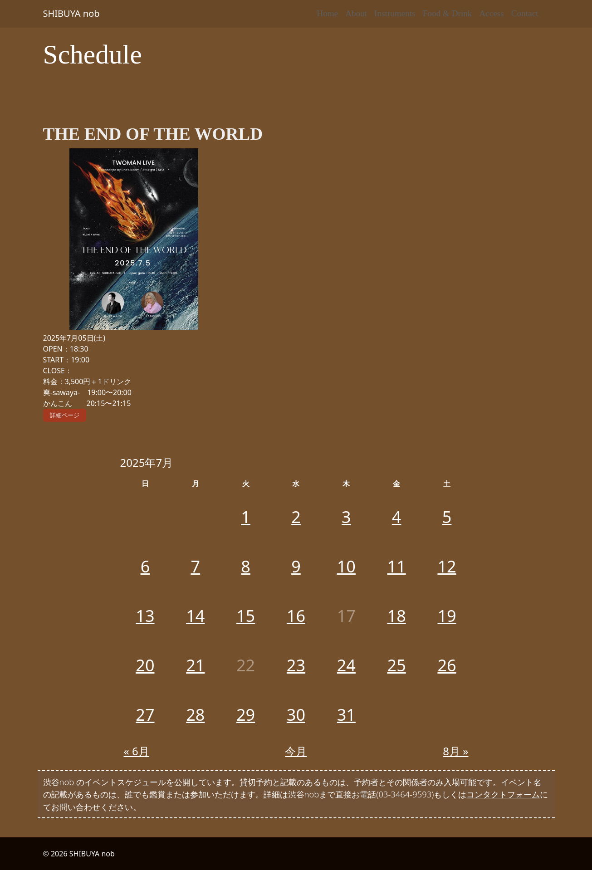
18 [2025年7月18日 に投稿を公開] (396, 616)
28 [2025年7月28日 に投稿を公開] (195, 715)
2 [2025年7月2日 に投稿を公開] (296, 517)
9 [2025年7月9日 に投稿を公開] (296, 566)
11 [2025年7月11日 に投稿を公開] (396, 566)
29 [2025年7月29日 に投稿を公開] (245, 715)
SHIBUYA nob (71, 13)
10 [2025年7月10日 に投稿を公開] (346, 566)
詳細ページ (64, 415)
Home (327, 13)
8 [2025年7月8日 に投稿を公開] (245, 566)
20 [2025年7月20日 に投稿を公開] (145, 665)
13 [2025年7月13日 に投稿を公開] (145, 616)
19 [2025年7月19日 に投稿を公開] (446, 616)
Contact (524, 13)
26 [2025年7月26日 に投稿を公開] (446, 665)
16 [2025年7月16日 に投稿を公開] (296, 616)
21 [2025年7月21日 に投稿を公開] (195, 665)
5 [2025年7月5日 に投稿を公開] (447, 517)
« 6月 (136, 750)
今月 (296, 750)
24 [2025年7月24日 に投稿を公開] (346, 665)
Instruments (395, 13)
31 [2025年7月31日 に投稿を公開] (346, 715)
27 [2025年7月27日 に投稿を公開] (145, 715)
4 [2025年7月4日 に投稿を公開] (396, 517)
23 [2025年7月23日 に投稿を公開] (296, 665)
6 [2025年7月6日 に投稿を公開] (145, 566)
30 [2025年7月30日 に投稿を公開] (296, 715)
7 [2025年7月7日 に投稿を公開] (195, 566)
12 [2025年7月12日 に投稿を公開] (446, 566)
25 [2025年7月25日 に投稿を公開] (396, 665)
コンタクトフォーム (503, 794)
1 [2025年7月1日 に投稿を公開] (245, 517)
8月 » (455, 750)
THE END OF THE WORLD (153, 133)
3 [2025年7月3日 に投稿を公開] (346, 517)
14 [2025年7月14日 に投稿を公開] (195, 616)
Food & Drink (447, 13)
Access (491, 13)
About (356, 13)
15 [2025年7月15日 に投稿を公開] (245, 616)
